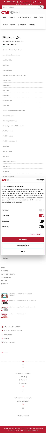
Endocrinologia (7, 100)
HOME (4, 17)
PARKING (13, 25)
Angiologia (6, 65)
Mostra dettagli (35, 234)
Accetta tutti (23, 239)
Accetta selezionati (23, 245)
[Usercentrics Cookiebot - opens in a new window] (36, 180)
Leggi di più (5, 258)
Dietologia (6, 90)
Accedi (6, 353)
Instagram (29, 4)
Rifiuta (23, 251)
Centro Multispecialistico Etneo (12, 50)
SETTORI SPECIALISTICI (24, 17)
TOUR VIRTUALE (6, 277)
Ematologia (6, 95)
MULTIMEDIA (22, 25)
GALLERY (4, 280)
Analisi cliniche (7, 60)
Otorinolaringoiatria (8, 176)
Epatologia (6, 105)
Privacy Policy (11, 430)
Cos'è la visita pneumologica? (17, 314)
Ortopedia (6, 171)
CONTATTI (32, 25)
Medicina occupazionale (10, 141)
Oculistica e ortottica (9, 161)
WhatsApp (38, 2)
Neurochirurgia (7, 151)
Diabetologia (6, 85)
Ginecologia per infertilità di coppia (13, 126)
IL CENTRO (12, 17)
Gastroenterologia (8, 116)
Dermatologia (7, 80)
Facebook (18, 4)
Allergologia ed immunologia (11, 55)
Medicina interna (8, 136)
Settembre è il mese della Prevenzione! (20, 293)
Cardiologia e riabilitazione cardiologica (15, 75)
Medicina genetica (8, 131)
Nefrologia (6, 146)
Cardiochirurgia (7, 70)
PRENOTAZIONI (38, 17)
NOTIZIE (5, 25)
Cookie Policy (19, 430)
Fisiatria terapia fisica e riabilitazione (14, 110)
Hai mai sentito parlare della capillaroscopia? (22, 307)
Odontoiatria (6, 166)
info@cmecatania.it (25, 2)
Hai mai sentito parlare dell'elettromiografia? (22, 300)
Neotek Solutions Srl (33, 430)
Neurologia (6, 156)
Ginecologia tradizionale (10, 121)
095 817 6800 (10, 2)
